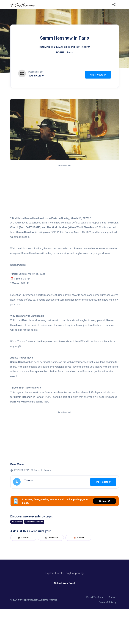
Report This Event (94, 597)
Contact (112, 597)
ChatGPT (23, 538)
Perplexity (51, 538)
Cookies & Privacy (107, 602)
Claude (78, 538)
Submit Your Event (64, 583)
